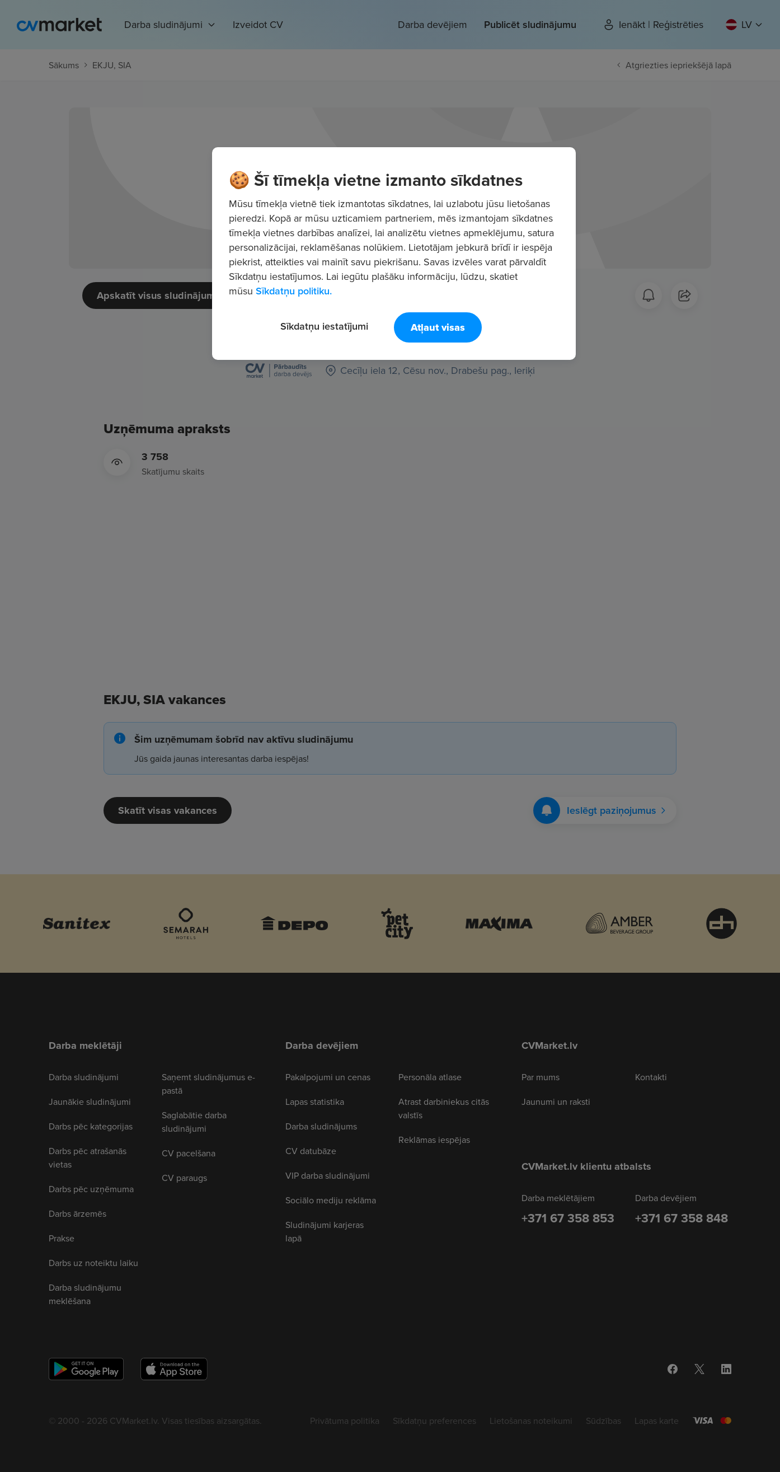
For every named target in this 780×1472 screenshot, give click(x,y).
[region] (394, 253)
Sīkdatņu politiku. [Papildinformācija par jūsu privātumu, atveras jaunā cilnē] (294, 291)
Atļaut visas (438, 327)
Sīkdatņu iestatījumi (324, 326)
